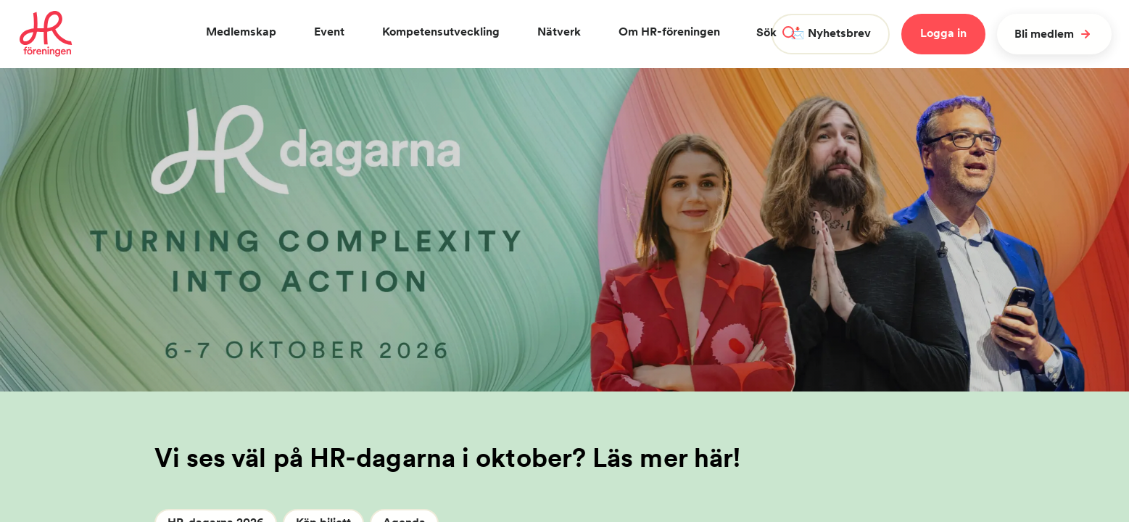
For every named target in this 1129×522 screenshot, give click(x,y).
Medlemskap (241, 31)
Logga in (943, 33)
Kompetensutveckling (441, 31)
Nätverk (559, 31)
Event (329, 31)
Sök (775, 32)
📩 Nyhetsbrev (830, 33)
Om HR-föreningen (669, 31)
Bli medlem (1054, 34)
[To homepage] (46, 34)
